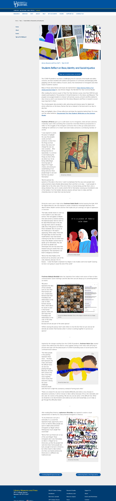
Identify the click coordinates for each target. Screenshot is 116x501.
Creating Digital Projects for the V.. (50, 475)
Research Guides (71, 490)
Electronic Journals (54, 496)
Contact (87, 499)
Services (25, 13)
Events (17, 33)
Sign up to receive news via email (70, 74)
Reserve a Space (71, 496)
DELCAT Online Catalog (55, 490)
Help (44, 13)
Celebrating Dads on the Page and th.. (88, 475)
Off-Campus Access (54, 499)
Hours (62, 13)
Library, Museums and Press (24, 10)
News (38, 10)
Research (17, 13)
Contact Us (80, 13)
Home (17, 27)
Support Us (69, 13)
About (38, 13)
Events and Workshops (91, 496)
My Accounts (52, 13)
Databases (51, 493)
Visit (31, 13)
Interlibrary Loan (71, 493)
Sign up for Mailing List (21, 37)
